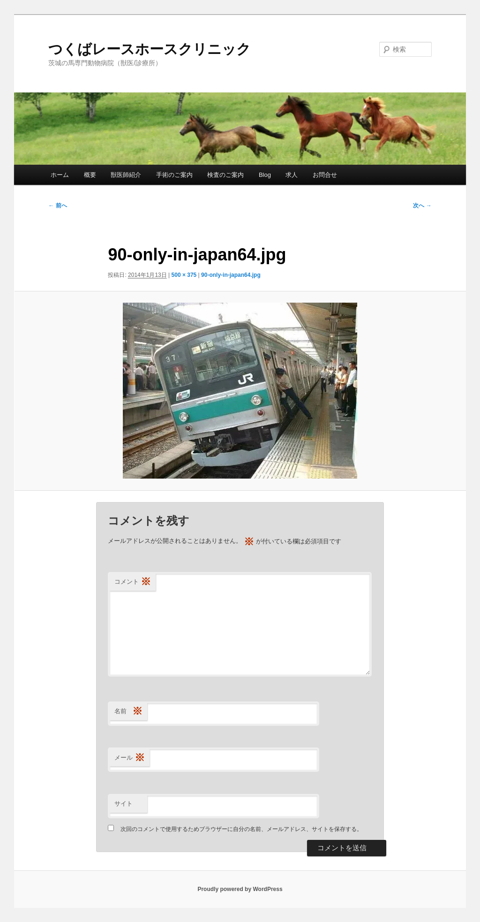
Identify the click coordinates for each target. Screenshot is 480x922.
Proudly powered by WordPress (239, 889)
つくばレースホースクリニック (149, 49)
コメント (132, 582)
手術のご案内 (174, 174)
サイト (123, 803)
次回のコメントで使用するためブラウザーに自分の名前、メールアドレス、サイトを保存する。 (241, 829)
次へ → (422, 205)
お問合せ (325, 174)
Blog (265, 174)
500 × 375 (184, 275)
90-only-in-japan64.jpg (231, 275)
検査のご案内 (225, 174)
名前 (128, 711)
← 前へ (57, 205)
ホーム (60, 174)
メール (129, 758)
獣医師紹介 (126, 174)
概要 (90, 174)
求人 (291, 174)
